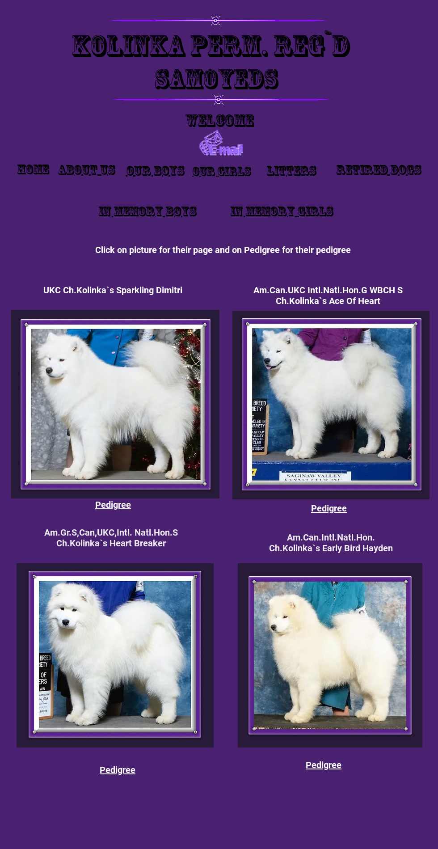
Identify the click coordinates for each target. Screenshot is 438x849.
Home (33, 169)
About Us (86, 169)
